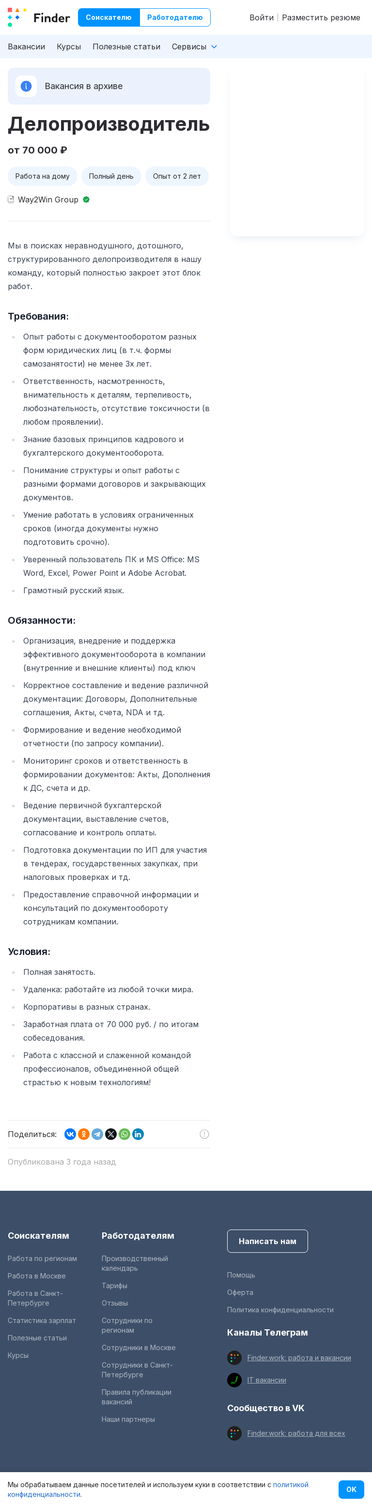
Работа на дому (43, 176)
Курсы (69, 46)
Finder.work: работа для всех (296, 1433)
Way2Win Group (48, 199)
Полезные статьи (126, 46)
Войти (261, 17)
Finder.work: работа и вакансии (299, 1357)
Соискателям (38, 1235)
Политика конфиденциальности (280, 1310)
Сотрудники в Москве (139, 1347)
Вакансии (26, 46)
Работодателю (175, 17)
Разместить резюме (321, 17)
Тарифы (114, 1285)
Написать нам (267, 1241)
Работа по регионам (42, 1258)
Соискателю (109, 17)
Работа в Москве (37, 1276)
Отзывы (115, 1303)
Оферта (240, 1292)
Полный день (111, 176)
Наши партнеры (128, 1419)
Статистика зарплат (42, 1320)
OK (351, 1489)
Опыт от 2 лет (177, 176)
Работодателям (138, 1235)
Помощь (241, 1275)
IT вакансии (267, 1380)
